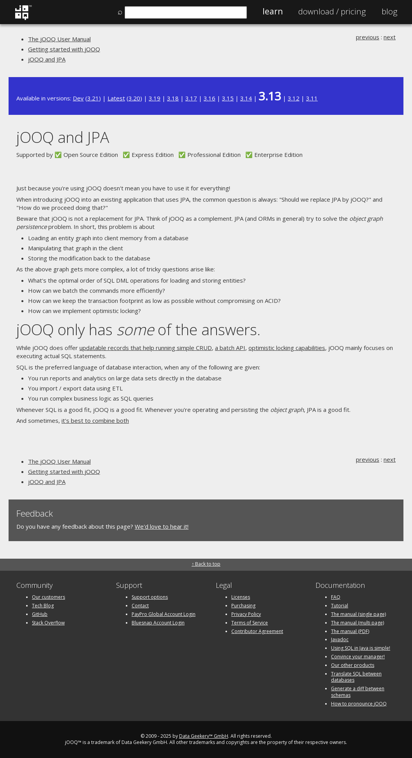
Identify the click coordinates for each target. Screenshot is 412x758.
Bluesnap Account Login (158, 622)
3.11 (312, 98)
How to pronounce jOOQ (359, 703)
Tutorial (339, 605)
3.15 (228, 98)
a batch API (230, 348)
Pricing (332, 11)
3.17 (191, 98)
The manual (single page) (358, 614)
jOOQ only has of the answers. (138, 329)
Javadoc (340, 639)
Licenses (240, 597)
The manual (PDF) (350, 631)
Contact (140, 605)
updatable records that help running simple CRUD (145, 348)
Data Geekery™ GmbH (203, 736)
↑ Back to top (206, 564)
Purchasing (243, 605)
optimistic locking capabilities (286, 348)
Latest (116, 98)
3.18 (173, 98)
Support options (150, 597)
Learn (272, 11)
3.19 (154, 98)
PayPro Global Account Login (163, 614)
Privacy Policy (246, 614)
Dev (78, 98)
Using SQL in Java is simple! (360, 648)
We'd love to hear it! (161, 526)
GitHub (40, 614)
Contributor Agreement (257, 631)
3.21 (93, 98)
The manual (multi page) (357, 622)
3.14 (246, 98)
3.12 (293, 98)
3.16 (209, 98)
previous (367, 37)
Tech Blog (43, 605)
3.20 (134, 98)
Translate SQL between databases (356, 677)
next (390, 37)
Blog (390, 11)
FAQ (335, 597)
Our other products (352, 665)
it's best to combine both (95, 420)
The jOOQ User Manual (59, 39)
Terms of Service (249, 622)
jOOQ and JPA (46, 59)
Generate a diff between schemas (357, 691)
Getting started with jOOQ (64, 49)
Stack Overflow (48, 622)
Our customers (48, 597)
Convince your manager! (358, 656)
